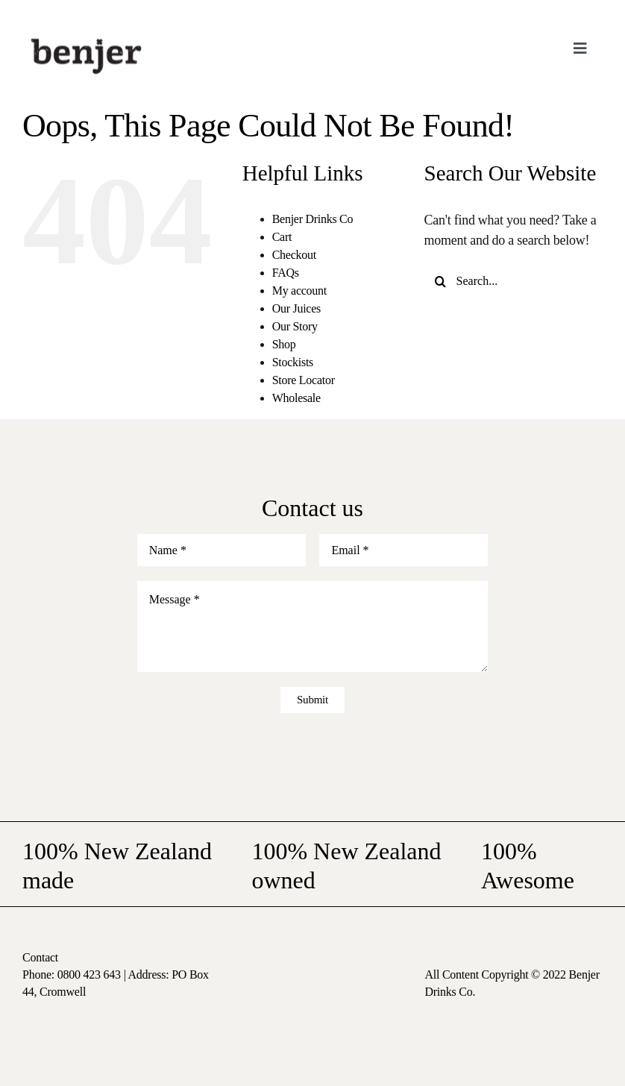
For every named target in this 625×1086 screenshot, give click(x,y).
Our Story (295, 326)
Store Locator (303, 380)
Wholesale (296, 398)
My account (299, 290)
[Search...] (513, 282)
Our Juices (296, 308)
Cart (282, 236)
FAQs (285, 272)
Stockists (292, 362)
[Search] (440, 282)
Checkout (294, 254)
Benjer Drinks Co (313, 219)
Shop (284, 344)
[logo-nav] (86, 36)
